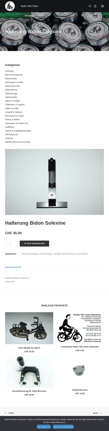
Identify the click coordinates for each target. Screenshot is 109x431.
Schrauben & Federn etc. (17, 123)
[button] (102, 6)
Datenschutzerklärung (63, 427)
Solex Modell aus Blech (29, 348)
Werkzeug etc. (12, 134)
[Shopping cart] (93, 6)
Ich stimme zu (44, 427)
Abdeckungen (11, 93)
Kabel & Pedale (12, 101)
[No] (105, 423)
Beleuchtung (11, 89)
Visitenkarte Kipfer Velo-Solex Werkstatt (80, 347)
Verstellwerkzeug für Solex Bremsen (29, 391)
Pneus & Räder (12, 119)
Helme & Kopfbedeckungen (18, 130)
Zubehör (9, 138)
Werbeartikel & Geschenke (17, 142)
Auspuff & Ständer (13, 112)
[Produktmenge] (11, 243)
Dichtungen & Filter (14, 82)
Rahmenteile (11, 97)
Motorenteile (11, 78)
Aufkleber (9, 127)
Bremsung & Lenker (14, 116)
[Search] (88, 6)
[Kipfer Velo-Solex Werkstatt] (10, 6)
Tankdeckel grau (80, 390)
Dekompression (12, 86)
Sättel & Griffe (11, 108)
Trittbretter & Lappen (15, 104)
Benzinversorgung (13, 74)
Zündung (9, 71)
